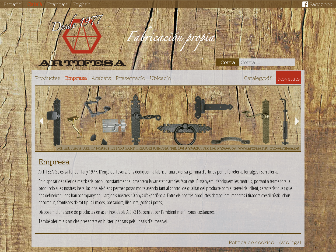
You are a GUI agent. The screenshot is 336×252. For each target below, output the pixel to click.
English (82, 4)
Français (57, 4)
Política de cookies (251, 242)
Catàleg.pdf (258, 78)
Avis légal (290, 242)
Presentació (130, 78)
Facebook (320, 4)
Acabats (101, 78)
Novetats (289, 79)
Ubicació (160, 78)
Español (13, 4)
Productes (47, 78)
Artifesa (82, 40)
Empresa (76, 78)
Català (34, 4)
